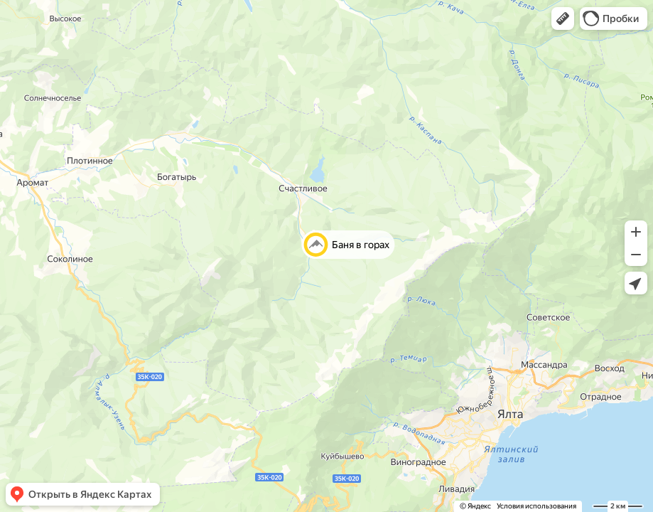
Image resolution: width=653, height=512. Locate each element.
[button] (562, 18)
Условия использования (536, 506)
